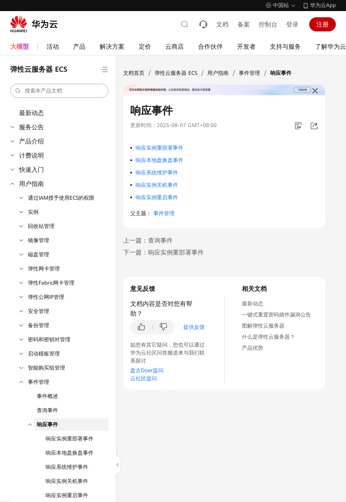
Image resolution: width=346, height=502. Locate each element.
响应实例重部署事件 (69, 439)
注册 (322, 24)
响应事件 (47, 424)
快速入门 (31, 169)
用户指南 (31, 183)
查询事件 (47, 410)
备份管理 (38, 325)
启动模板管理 (44, 354)
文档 (222, 24)
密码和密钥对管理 (49, 339)
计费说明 (31, 155)
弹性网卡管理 (44, 269)
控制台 (268, 24)
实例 (33, 212)
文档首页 (133, 73)
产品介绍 (31, 141)
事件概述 (47, 396)
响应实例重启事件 (67, 495)
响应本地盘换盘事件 (69, 453)
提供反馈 (194, 327)
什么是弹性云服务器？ (268, 337)
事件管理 (38, 382)
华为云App (323, 5)
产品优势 (252, 348)
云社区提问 (143, 378)
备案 (243, 24)
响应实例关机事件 (67, 481)
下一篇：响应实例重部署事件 (163, 252)
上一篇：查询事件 (148, 240)
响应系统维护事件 (67, 467)
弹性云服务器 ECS (176, 73)
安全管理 (38, 311)
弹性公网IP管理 (46, 297)
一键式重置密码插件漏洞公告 (276, 315)
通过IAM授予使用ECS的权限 (61, 198)
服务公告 (31, 127)
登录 (292, 24)
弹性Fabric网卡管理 (51, 283)
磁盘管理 (38, 254)
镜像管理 (38, 240)
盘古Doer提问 (146, 370)
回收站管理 (41, 226)
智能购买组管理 (46, 368)
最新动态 (31, 112)
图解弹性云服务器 (263, 326)
